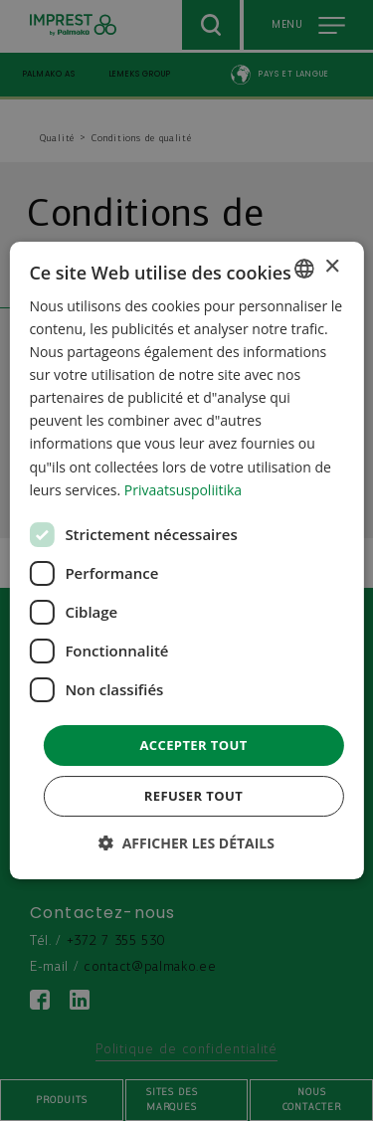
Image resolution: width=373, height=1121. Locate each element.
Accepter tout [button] (193, 745)
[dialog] (186, 561)
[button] (186, 843)
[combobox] (304, 269)
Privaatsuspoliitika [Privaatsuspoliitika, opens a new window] (183, 489)
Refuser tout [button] (193, 796)
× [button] (331, 267)
